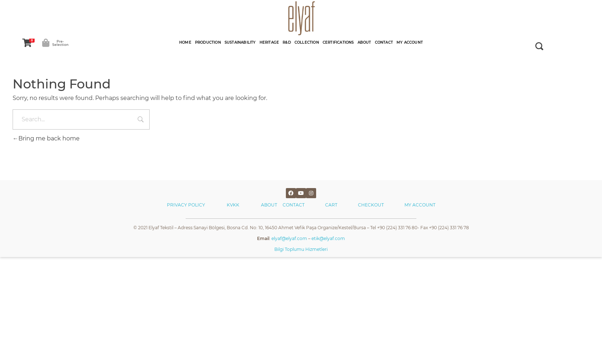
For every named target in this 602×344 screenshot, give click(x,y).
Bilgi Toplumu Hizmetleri (301, 249)
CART (331, 205)
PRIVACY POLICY (186, 205)
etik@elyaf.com (328, 238)
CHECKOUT (371, 205)
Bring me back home (46, 138)
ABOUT (272, 205)
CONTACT (294, 205)
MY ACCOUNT (419, 205)
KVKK (233, 205)
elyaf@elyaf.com (289, 238)
